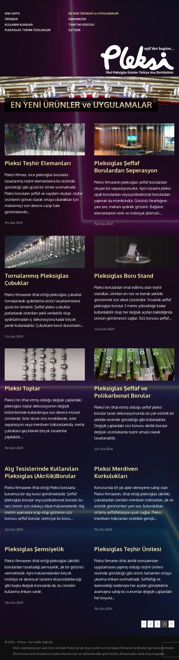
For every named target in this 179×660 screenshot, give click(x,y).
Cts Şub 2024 (14, 336)
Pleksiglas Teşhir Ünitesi (127, 549)
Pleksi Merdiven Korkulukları (116, 472)
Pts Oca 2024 (103, 529)
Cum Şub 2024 (104, 329)
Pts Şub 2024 (14, 223)
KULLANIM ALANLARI (19, 24)
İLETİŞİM (74, 30)
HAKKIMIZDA (77, 19)
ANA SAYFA (12, 13)
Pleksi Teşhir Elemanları (38, 163)
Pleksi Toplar (22, 388)
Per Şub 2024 (14, 448)
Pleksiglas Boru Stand (123, 275)
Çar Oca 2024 (103, 449)
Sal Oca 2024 (14, 529)
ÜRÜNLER (11, 19)
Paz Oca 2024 (14, 602)
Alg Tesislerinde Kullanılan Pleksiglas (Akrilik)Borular (41, 472)
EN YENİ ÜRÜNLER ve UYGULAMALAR (93, 13)
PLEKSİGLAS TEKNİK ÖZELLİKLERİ (28, 30)
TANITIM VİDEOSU (81, 24)
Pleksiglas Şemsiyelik (34, 549)
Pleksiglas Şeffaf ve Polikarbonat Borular (122, 392)
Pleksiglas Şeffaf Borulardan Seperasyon (125, 166)
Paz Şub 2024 (103, 224)
